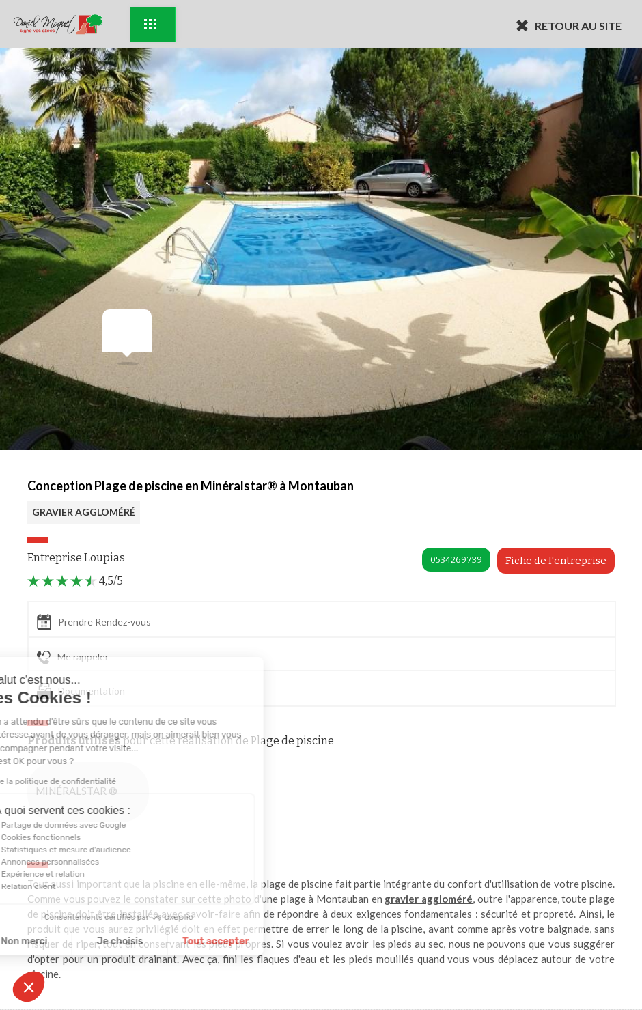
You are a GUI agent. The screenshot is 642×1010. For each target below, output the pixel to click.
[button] (28, 986)
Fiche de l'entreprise (555, 561)
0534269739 (456, 560)
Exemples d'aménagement (150, 24)
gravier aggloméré (429, 899)
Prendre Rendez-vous (94, 622)
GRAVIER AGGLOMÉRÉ (83, 512)
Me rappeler (73, 657)
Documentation (81, 691)
